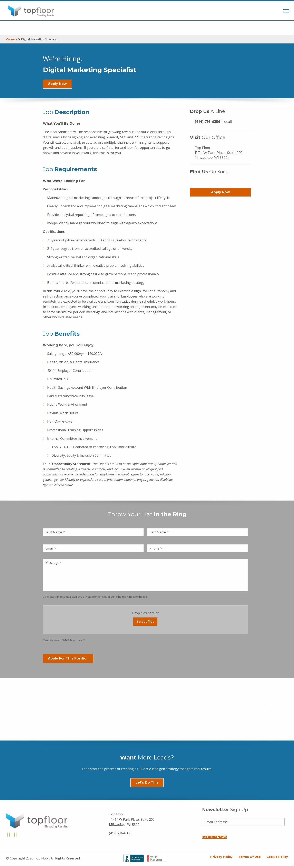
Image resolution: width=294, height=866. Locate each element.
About (37, 707)
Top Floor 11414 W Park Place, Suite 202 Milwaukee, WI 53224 (219, 153)
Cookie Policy (277, 857)
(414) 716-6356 (213, 122)
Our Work (183, 707)
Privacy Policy (221, 857)
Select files (145, 621)
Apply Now (57, 84)
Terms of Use (249, 857)
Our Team (110, 707)
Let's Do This (147, 782)
